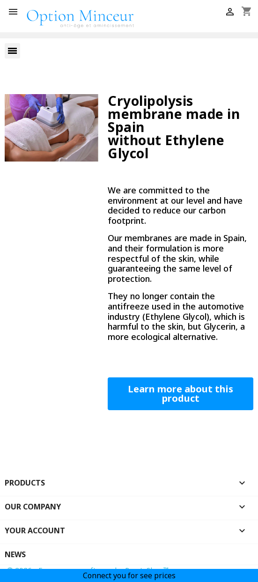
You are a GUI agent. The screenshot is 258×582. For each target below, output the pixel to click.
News (15, 554)
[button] (180, 393)
